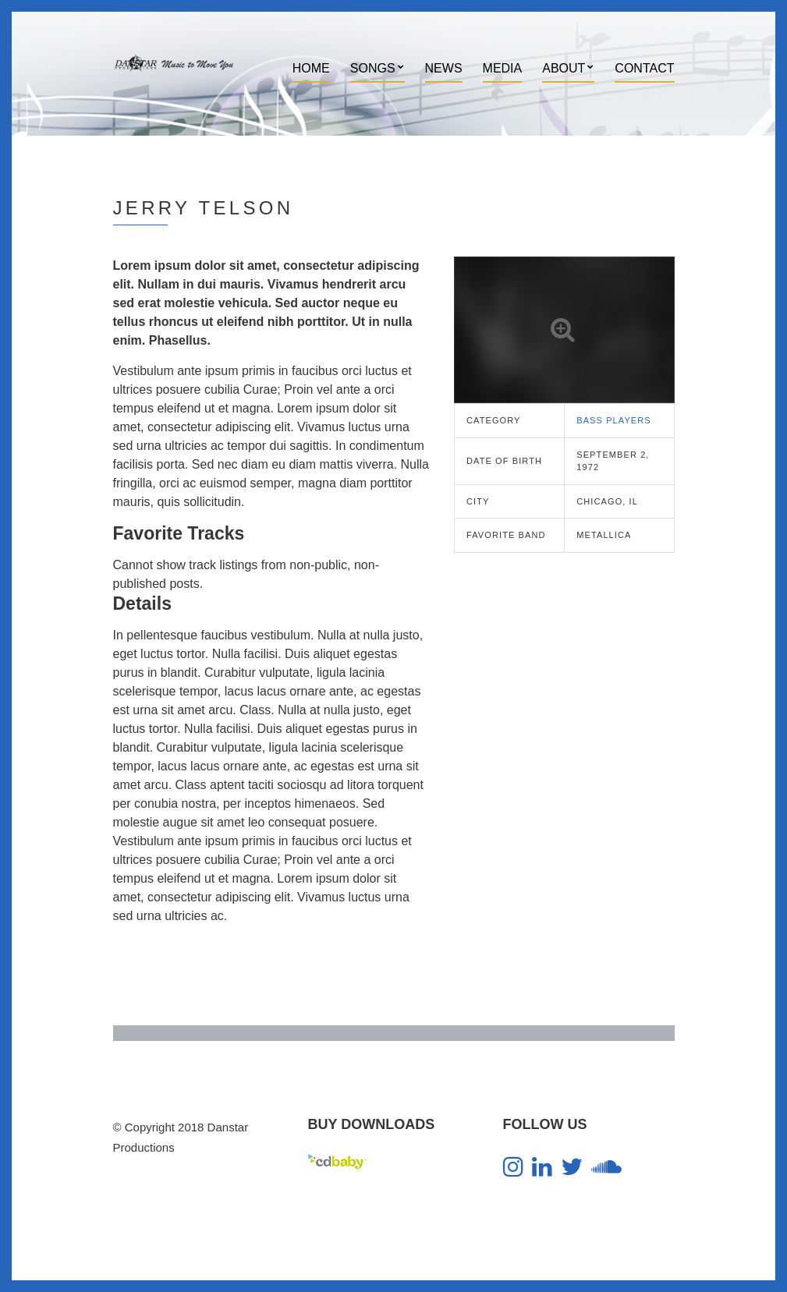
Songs (372, 68)
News (444, 68)
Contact (644, 68)
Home (311, 68)
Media (503, 68)
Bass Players (613, 420)
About (563, 68)
